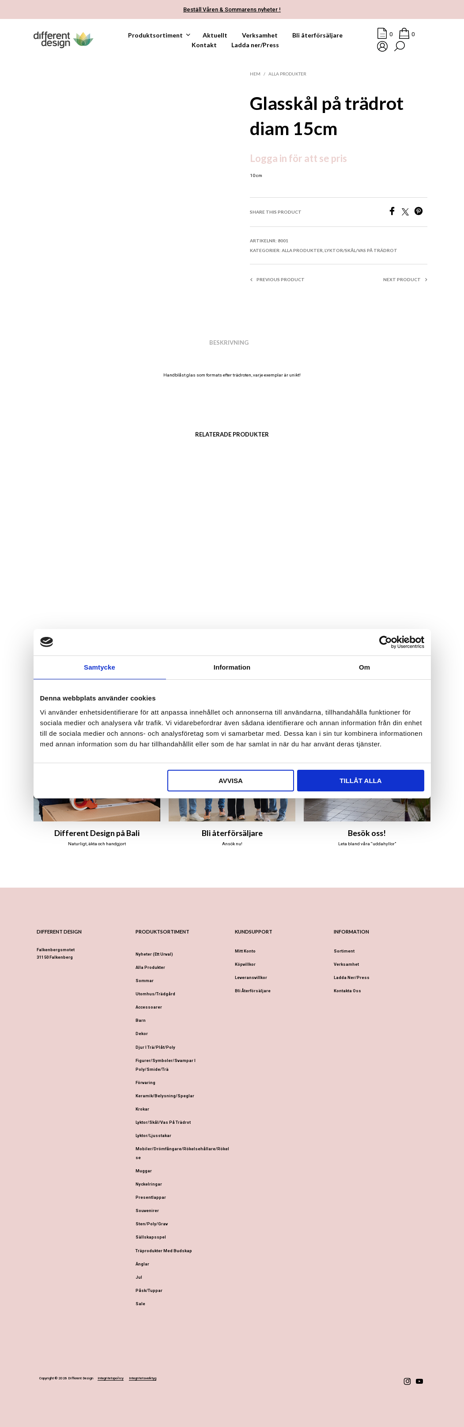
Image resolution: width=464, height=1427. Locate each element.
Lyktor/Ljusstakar (153, 1135)
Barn (141, 1020)
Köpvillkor (245, 964)
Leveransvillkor (251, 977)
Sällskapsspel (151, 1237)
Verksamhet (260, 35)
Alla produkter (287, 73)
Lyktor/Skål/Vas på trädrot (360, 250)
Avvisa (231, 780)
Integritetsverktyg (142, 1378)
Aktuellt (215, 35)
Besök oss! (367, 833)
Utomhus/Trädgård (155, 993)
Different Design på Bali (97, 833)
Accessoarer (149, 1007)
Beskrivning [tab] (229, 342)
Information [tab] (232, 667)
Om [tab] (364, 667)
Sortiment (344, 951)
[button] (384, 34)
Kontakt (204, 45)
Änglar (142, 1263)
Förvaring (145, 1082)
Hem (255, 73)
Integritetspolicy (111, 1378)
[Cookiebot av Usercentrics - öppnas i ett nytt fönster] (385, 642)
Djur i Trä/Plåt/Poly (155, 1047)
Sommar (145, 980)
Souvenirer (147, 1210)
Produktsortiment (155, 35)
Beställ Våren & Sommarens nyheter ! (232, 9)
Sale (140, 1303)
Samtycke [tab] (99, 667)
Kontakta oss (347, 990)
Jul (139, 1277)
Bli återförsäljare (317, 35)
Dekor (142, 1033)
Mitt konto (245, 951)
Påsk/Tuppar (149, 1290)
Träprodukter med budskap (164, 1250)
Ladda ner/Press (255, 45)
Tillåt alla (360, 780)
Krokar (142, 1109)
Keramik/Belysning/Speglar (165, 1095)
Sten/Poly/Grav (152, 1223)
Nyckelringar (149, 1184)
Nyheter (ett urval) (154, 954)
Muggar (144, 1170)
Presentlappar (151, 1197)
